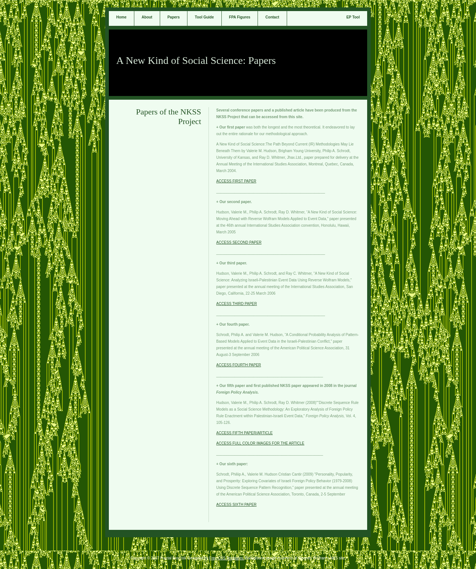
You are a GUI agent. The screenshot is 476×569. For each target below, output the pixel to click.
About (147, 17)
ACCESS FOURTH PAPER (238, 365)
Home (121, 17)
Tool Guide (204, 17)
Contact (272, 17)
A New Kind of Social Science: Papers (196, 60)
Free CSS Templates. (226, 558)
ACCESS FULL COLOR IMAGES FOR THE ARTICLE (260, 443)
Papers (174, 17)
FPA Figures (240, 17)
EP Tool (353, 17)
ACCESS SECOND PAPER (239, 242)
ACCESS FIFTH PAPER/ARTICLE (244, 433)
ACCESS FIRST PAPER (236, 181)
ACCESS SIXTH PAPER (236, 505)
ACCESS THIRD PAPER (236, 304)
